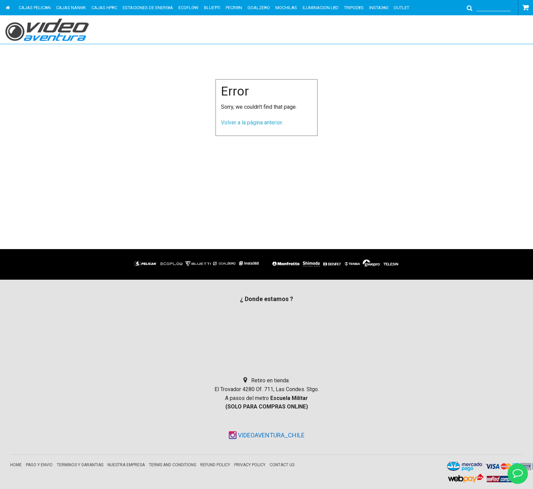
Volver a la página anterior (251, 122)
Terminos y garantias (80, 464)
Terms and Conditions (172, 464)
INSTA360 (378, 7)
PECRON (234, 7)
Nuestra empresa (126, 464)
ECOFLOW (188, 7)
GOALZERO (258, 7)
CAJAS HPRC (104, 7)
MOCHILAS (286, 7)
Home (16, 464)
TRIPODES (354, 7)
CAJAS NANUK (71, 7)
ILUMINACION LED (321, 7)
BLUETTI (212, 7)
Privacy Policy (249, 464)
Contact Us (282, 464)
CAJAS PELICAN (35, 7)
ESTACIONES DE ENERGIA (148, 7)
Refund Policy (215, 464)
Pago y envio (39, 464)
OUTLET (401, 7)
